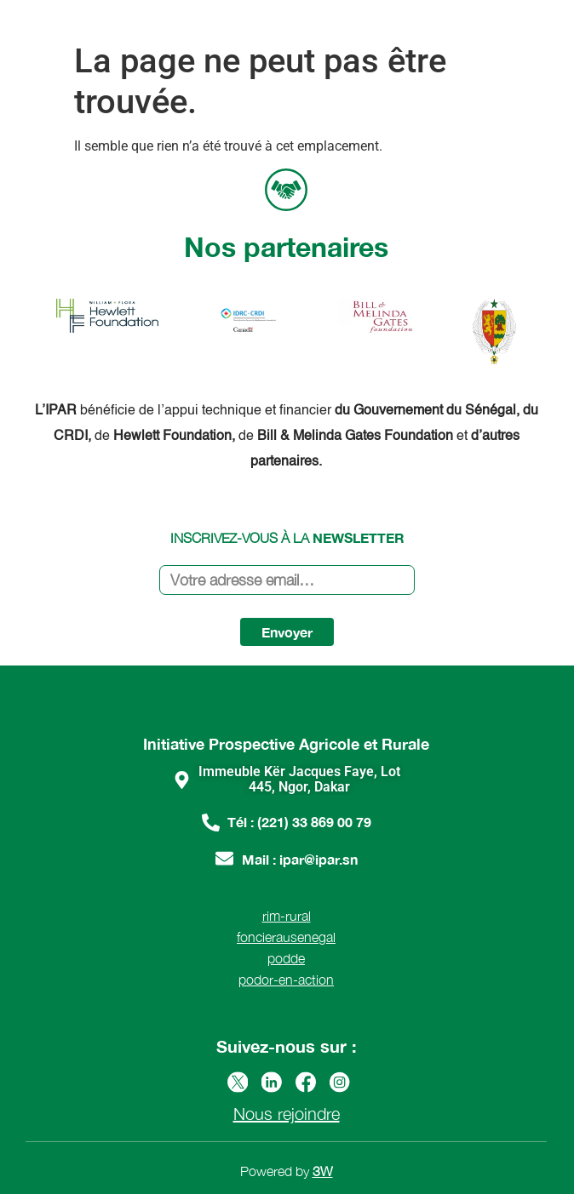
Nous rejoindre (286, 1113)
